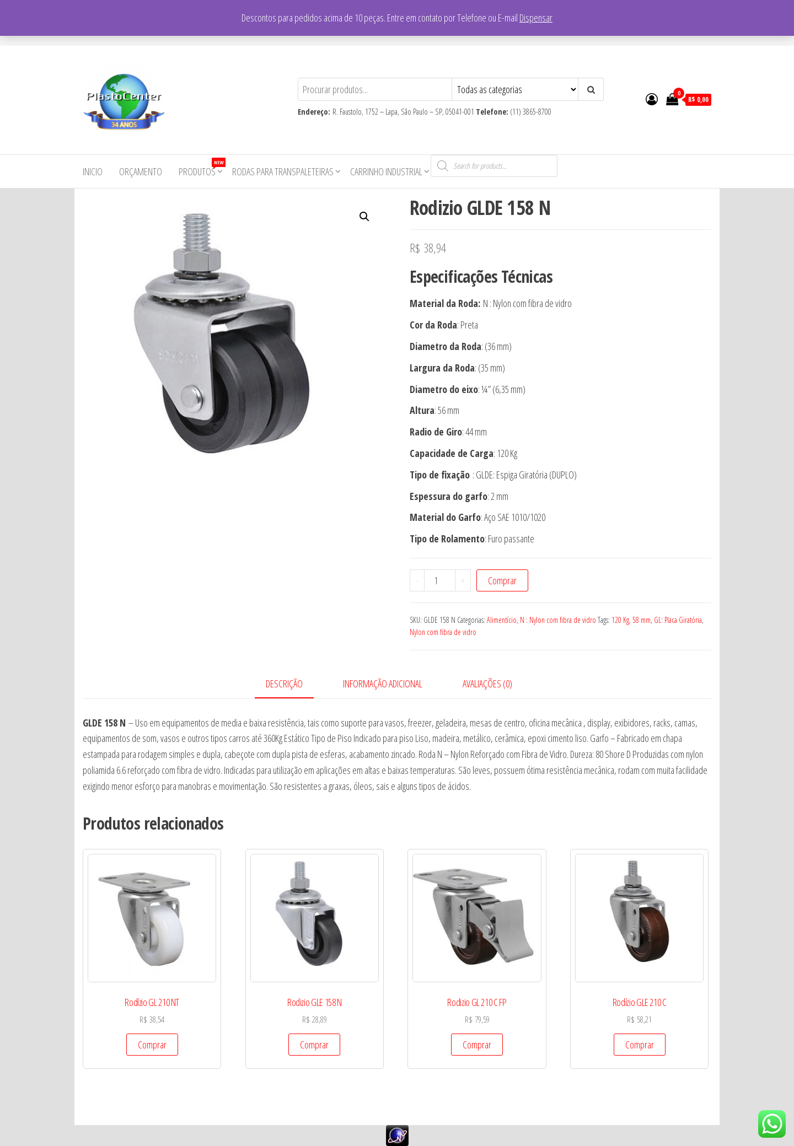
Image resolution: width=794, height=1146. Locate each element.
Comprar (502, 580)
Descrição (284, 683)
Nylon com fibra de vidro (443, 632)
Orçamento (140, 171)
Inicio (93, 171)
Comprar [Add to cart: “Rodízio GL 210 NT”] (152, 1044)
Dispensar (535, 17)
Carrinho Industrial (386, 171)
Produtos (201, 168)
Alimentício (502, 620)
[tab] (292, 684)
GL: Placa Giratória (678, 620)
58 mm (641, 620)
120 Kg (620, 620)
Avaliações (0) (487, 683)
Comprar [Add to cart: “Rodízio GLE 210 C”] (639, 1044)
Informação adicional (382, 683)
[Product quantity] (440, 580)
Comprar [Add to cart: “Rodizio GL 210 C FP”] (477, 1044)
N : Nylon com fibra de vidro (558, 620)
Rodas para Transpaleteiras (283, 171)
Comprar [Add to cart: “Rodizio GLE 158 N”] (314, 1044)
